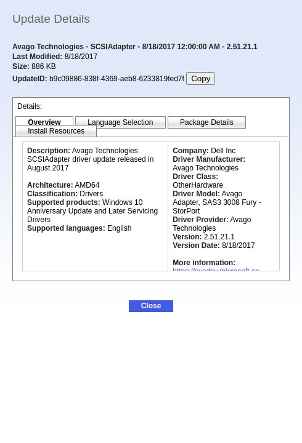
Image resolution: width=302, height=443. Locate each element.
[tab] (44, 122)
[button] (151, 306)
